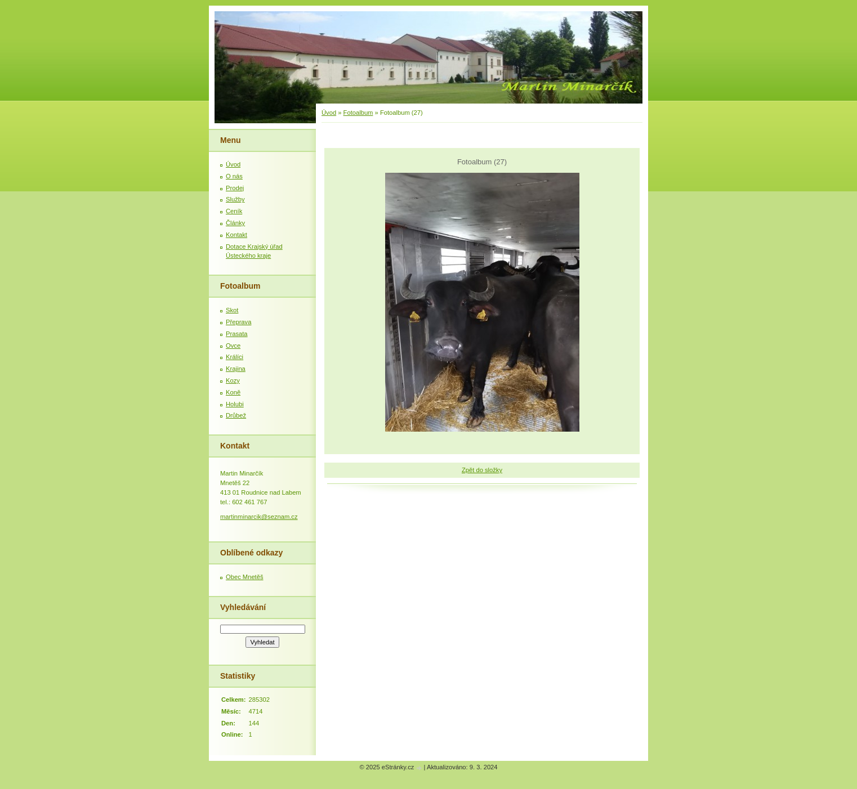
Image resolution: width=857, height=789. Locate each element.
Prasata (237, 333)
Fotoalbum (358, 112)
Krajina (236, 368)
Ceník (234, 211)
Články (235, 222)
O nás (234, 176)
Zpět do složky (482, 470)
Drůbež (236, 415)
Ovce (233, 345)
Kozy (233, 380)
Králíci (234, 356)
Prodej (235, 188)
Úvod (329, 112)
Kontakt (236, 234)
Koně (233, 392)
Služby (235, 199)
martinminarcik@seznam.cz (259, 516)
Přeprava (238, 322)
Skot (232, 310)
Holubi (235, 404)
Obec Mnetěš (245, 576)
